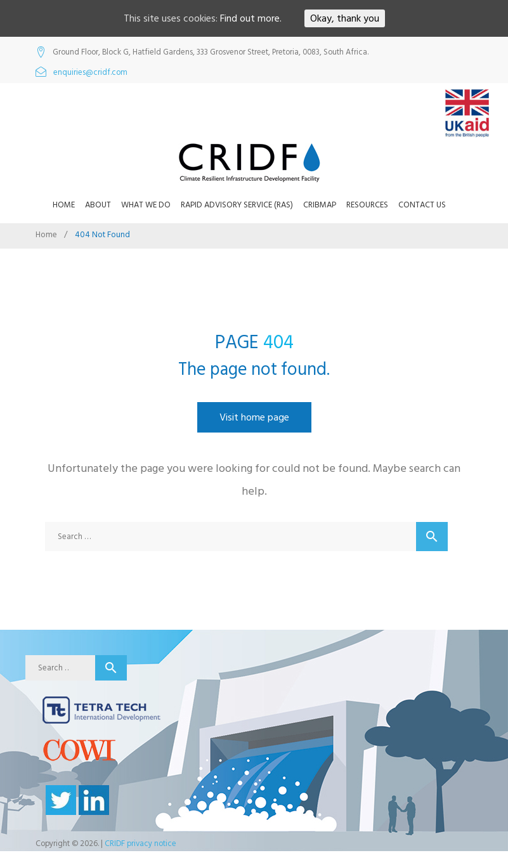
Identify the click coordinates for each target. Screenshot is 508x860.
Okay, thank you (344, 18)
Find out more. (251, 18)
